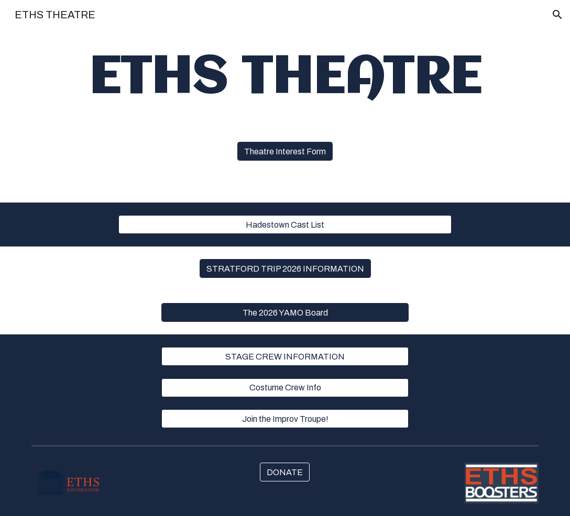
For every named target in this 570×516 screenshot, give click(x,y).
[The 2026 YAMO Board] (285, 313)
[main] (285, 79)
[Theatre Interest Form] (285, 151)
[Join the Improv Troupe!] (285, 419)
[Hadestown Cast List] (285, 225)
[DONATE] (284, 472)
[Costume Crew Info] (285, 387)
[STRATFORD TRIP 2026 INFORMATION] (285, 269)
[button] (557, 14)
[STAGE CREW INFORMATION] (285, 356)
